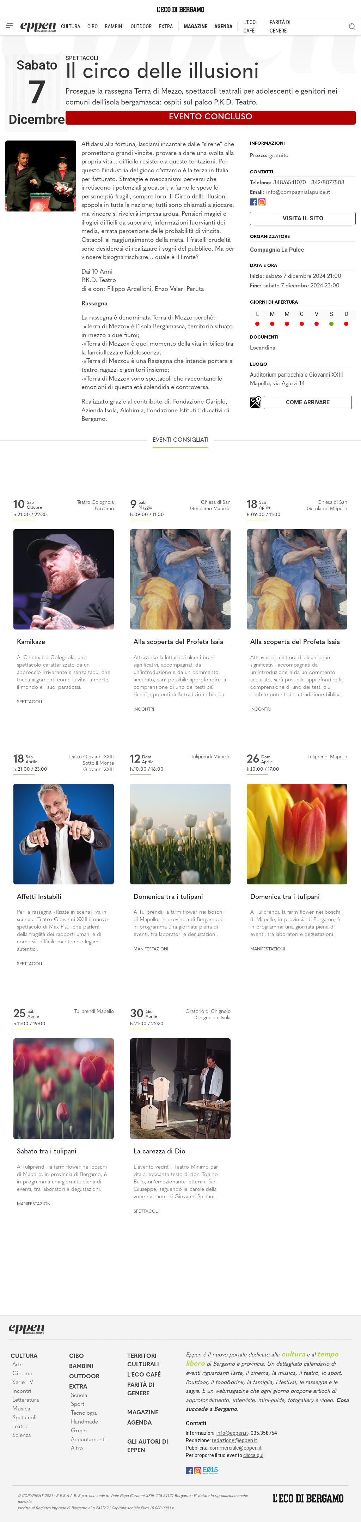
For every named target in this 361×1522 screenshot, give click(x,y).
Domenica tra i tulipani (168, 897)
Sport (77, 1404)
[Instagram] (261, 201)
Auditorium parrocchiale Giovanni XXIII (297, 374)
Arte (17, 1365)
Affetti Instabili (39, 897)
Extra (78, 1387)
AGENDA (223, 26)
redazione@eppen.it (234, 1440)
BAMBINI (114, 26)
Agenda (139, 1423)
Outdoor (84, 1377)
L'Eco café (144, 1375)
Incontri (144, 710)
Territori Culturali (143, 1361)
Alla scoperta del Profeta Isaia (178, 642)
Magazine (142, 1413)
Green (79, 1431)
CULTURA (70, 26)
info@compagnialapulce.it (298, 192)
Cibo (76, 1356)
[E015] (210, 1470)
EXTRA (166, 26)
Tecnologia (84, 1413)
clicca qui (253, 1455)
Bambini (81, 1366)
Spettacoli (82, 58)
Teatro (19, 1427)
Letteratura (25, 1400)
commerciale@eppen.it (236, 1448)
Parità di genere (140, 1390)
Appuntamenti (88, 1440)
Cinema (22, 1374)
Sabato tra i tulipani (47, 1151)
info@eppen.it (232, 1433)
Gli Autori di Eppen (147, 1446)
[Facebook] (253, 201)
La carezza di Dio (159, 1151)
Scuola (79, 1395)
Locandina (262, 348)
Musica (21, 1409)
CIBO (92, 26)
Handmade (84, 1422)
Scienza (21, 1435)
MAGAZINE (195, 26)
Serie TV (22, 1382)
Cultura (24, 1356)
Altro (77, 1448)
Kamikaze (31, 642)
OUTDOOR (141, 26)
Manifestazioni (151, 949)
